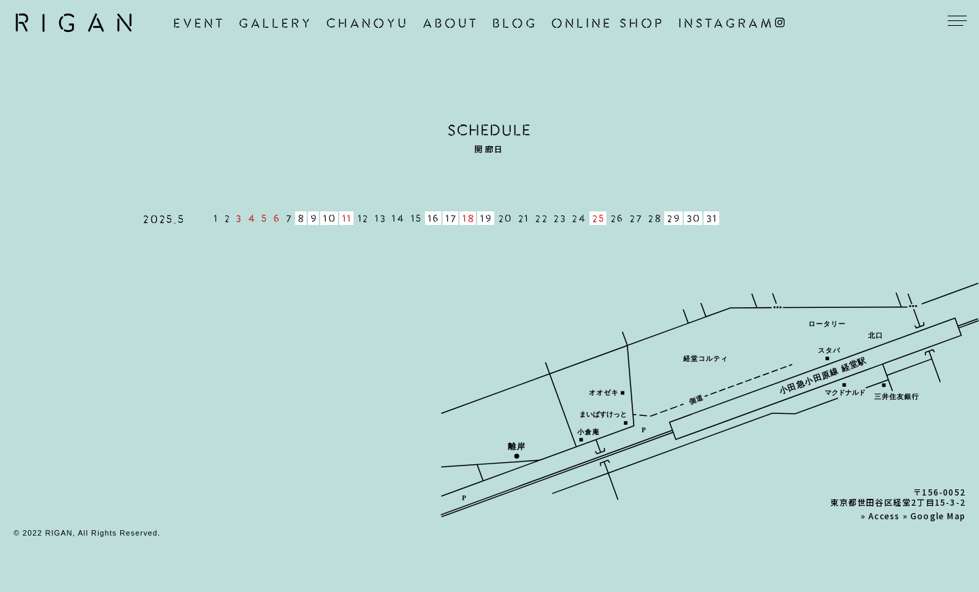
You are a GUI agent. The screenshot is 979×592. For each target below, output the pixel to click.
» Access (880, 515)
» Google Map (934, 515)
